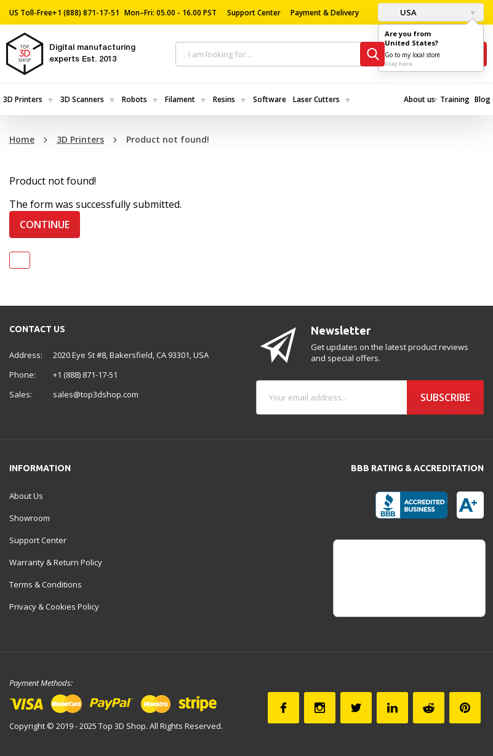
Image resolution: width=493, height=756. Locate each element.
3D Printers (22, 99)
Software (269, 99)
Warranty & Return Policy (55, 562)
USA (401, 12)
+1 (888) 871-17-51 (85, 12)
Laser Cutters (316, 99)
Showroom (29, 517)
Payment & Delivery (325, 12)
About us (419, 99)
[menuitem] (28, 99)
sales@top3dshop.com (95, 394)
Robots (134, 99)
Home (21, 139)
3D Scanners (82, 99)
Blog (483, 99)
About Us (26, 495)
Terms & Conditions (45, 584)
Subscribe (445, 397)
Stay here (398, 63)
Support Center (254, 12)
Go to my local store (412, 55)
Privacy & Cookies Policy (54, 606)
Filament (180, 99)
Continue (45, 224)
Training (455, 99)
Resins (224, 99)
